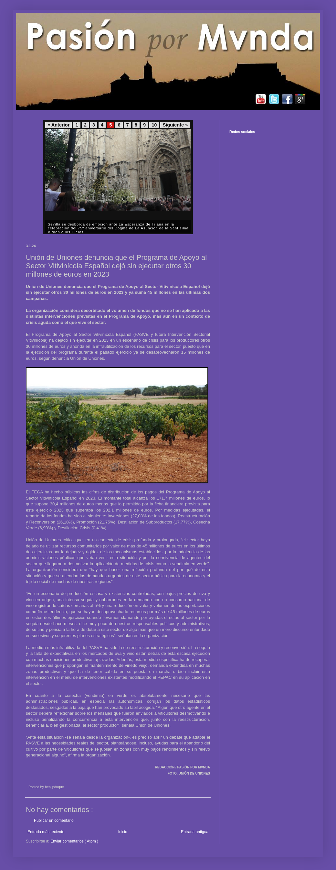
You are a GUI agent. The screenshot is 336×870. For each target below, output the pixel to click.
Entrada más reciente (45, 832)
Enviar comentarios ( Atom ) (74, 841)
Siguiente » (175, 124)
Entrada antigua (194, 832)
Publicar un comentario (54, 820)
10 (154, 124)
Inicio (122, 832)
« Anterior (58, 124)
